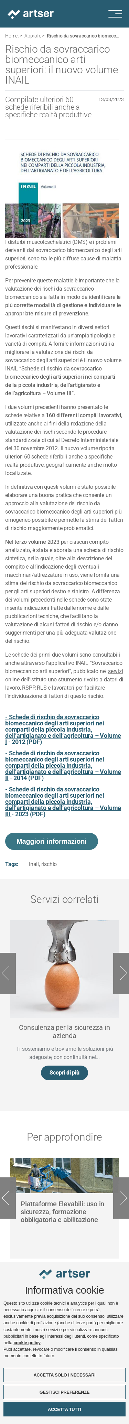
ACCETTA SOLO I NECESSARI (64, 1375)
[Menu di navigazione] (118, 14)
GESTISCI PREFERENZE (65, 1392)
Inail (34, 864)
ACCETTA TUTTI (64, 1409)
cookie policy (26, 1343)
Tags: (12, 864)
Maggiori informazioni (52, 841)
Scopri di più (64, 1072)
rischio (49, 864)
